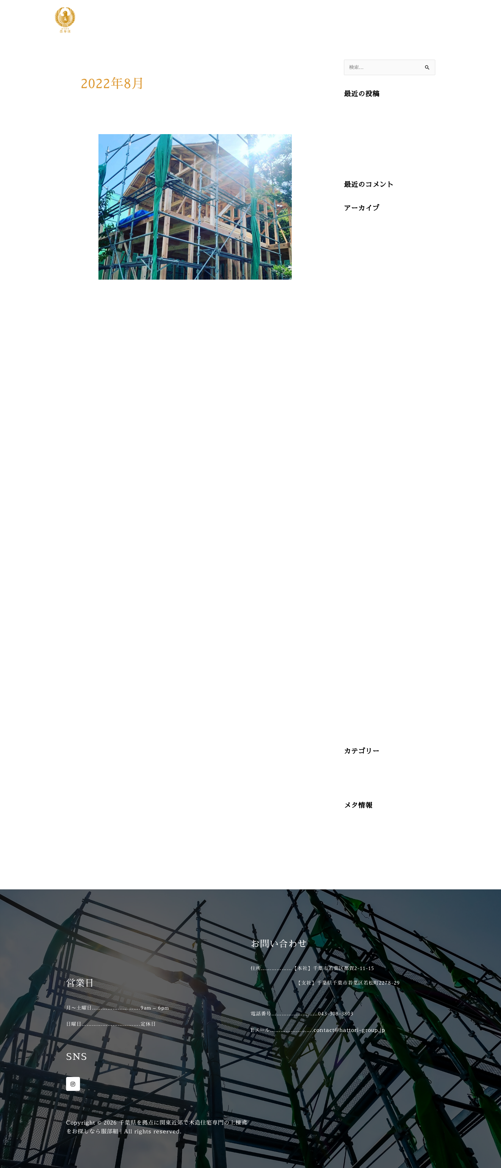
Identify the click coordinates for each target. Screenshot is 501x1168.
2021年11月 (359, 629)
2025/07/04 (360, 160)
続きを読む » (115, 320)
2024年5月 (358, 372)
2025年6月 (358, 238)
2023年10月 (359, 458)
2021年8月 (358, 653)
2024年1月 (358, 421)
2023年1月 (358, 507)
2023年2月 (358, 495)
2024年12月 (359, 311)
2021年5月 (358, 690)
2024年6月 (358, 360)
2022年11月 (359, 531)
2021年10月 (359, 641)
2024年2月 (358, 409)
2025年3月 (358, 274)
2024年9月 (358, 323)
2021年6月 (358, 678)
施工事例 (385, 20)
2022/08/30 (114, 294)
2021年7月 (358, 666)
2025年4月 (358, 262)
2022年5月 (358, 580)
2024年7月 (358, 348)
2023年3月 (358, 482)
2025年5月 (358, 250)
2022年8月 (358, 556)
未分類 (352, 781)
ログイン (355, 834)
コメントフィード (367, 859)
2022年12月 (359, 519)
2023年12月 (359, 433)
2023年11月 (359, 446)
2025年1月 (358, 299)
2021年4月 (358, 702)
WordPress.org (366, 871)
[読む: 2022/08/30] (195, 206)
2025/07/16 (360, 111)
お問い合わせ (426, 20)
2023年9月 (358, 470)
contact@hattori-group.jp (349, 1030)
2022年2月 (358, 617)
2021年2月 (358, 727)
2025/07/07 (360, 148)
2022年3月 (358, 604)
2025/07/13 (360, 123)
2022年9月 (358, 544)
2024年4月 (358, 384)
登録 (350, 823)
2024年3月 (358, 397)
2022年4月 (358, 592)
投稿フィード (361, 847)
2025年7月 (358, 225)
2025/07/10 (360, 136)
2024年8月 (358, 336)
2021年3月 (358, 715)
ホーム (353, 20)
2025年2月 (358, 287)
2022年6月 (358, 568)
